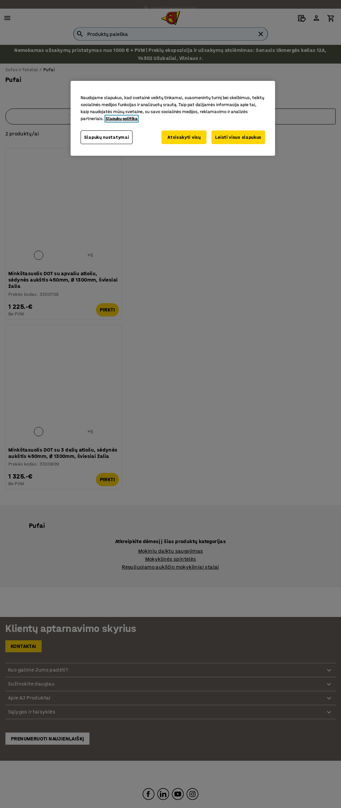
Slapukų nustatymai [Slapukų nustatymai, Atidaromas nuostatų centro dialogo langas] (106, 137)
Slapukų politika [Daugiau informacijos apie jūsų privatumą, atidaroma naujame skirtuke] (122, 118)
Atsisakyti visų (183, 137)
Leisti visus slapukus (238, 137)
